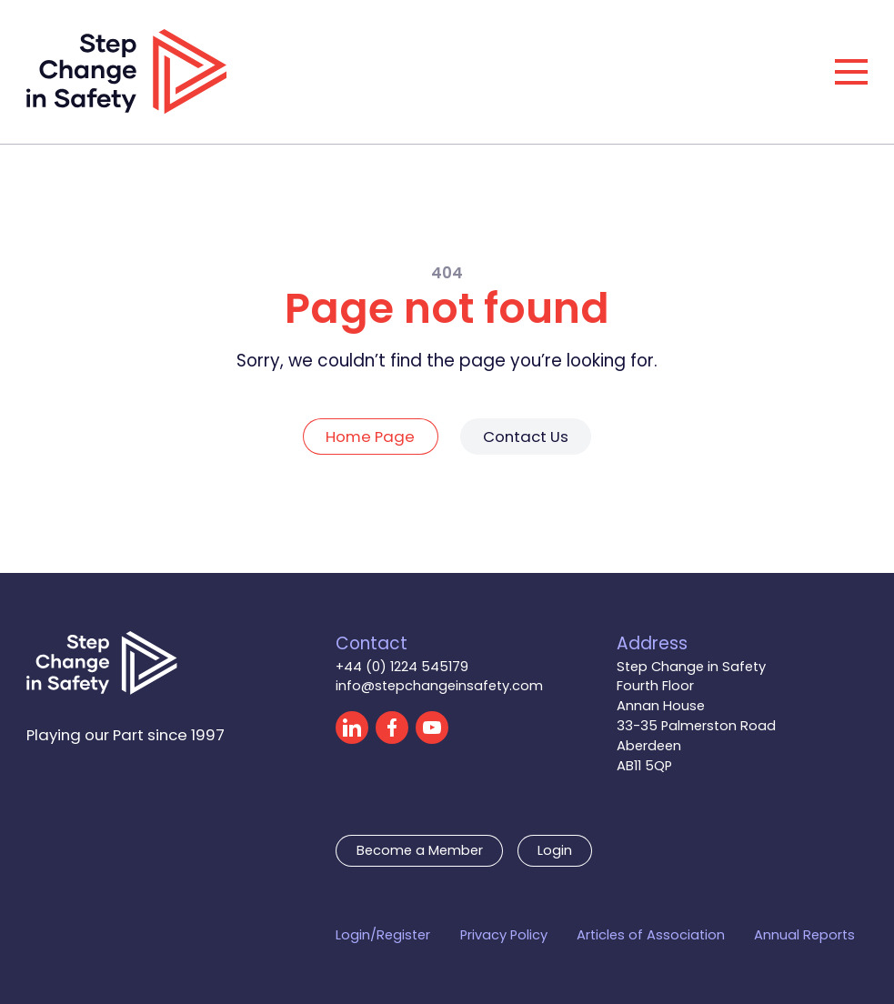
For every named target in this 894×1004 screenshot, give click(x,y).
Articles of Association (651, 935)
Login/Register (383, 935)
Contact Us (525, 436)
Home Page (370, 436)
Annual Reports (804, 935)
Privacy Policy (503, 935)
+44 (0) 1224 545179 (402, 667)
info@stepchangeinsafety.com (439, 686)
